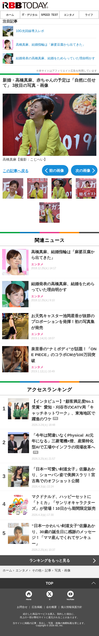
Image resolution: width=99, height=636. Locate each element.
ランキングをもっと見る (49, 560)
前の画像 (56, 170)
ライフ (89, 14)
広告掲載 (37, 607)
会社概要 (51, 607)
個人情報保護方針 (71, 607)
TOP (49, 583)
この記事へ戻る (16, 170)
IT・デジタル (29, 14)
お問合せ (22, 607)
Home (28, 599)
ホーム (10, 14)
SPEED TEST (49, 14)
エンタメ (69, 14)
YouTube (70, 599)
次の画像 (83, 170)
